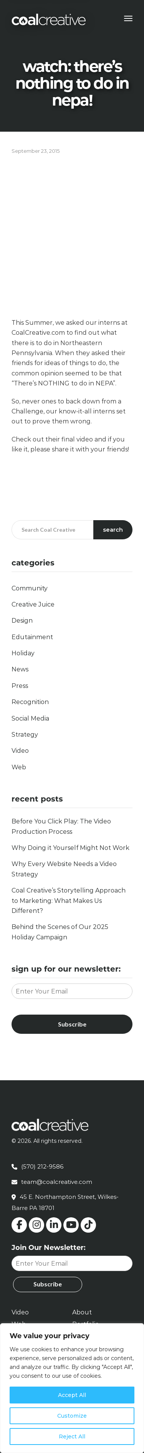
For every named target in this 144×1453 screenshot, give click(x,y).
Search (113, 529)
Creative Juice (33, 604)
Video (20, 750)
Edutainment (32, 637)
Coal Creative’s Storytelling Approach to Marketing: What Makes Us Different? (69, 900)
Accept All (72, 1395)
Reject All (72, 1436)
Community (30, 588)
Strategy (25, 734)
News (20, 669)
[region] (72, 1388)
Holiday (23, 653)
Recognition (30, 702)
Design (22, 620)
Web (19, 767)
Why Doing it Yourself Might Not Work (70, 847)
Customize (72, 1415)
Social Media (30, 718)
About (82, 1312)
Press (20, 685)
